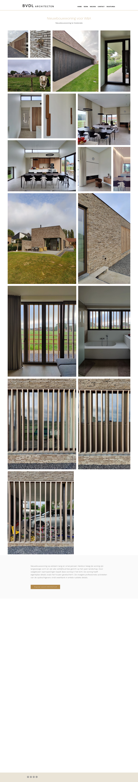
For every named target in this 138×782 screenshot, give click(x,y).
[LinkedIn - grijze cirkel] (37, 777)
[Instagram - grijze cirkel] (34, 777)
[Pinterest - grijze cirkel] (28, 777)
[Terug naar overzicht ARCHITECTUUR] (45, 587)
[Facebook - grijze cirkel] (31, 777)
